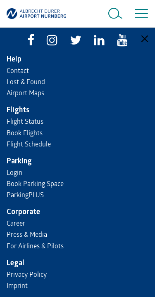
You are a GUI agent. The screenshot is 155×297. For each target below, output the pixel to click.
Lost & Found (26, 81)
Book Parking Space (35, 183)
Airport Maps (25, 92)
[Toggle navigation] (139, 13)
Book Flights (25, 132)
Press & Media (27, 234)
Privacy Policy (27, 274)
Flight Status (25, 121)
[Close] (145, 38)
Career (16, 223)
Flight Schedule (29, 143)
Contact (18, 70)
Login (14, 172)
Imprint (17, 285)
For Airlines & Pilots (35, 245)
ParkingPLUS (25, 194)
